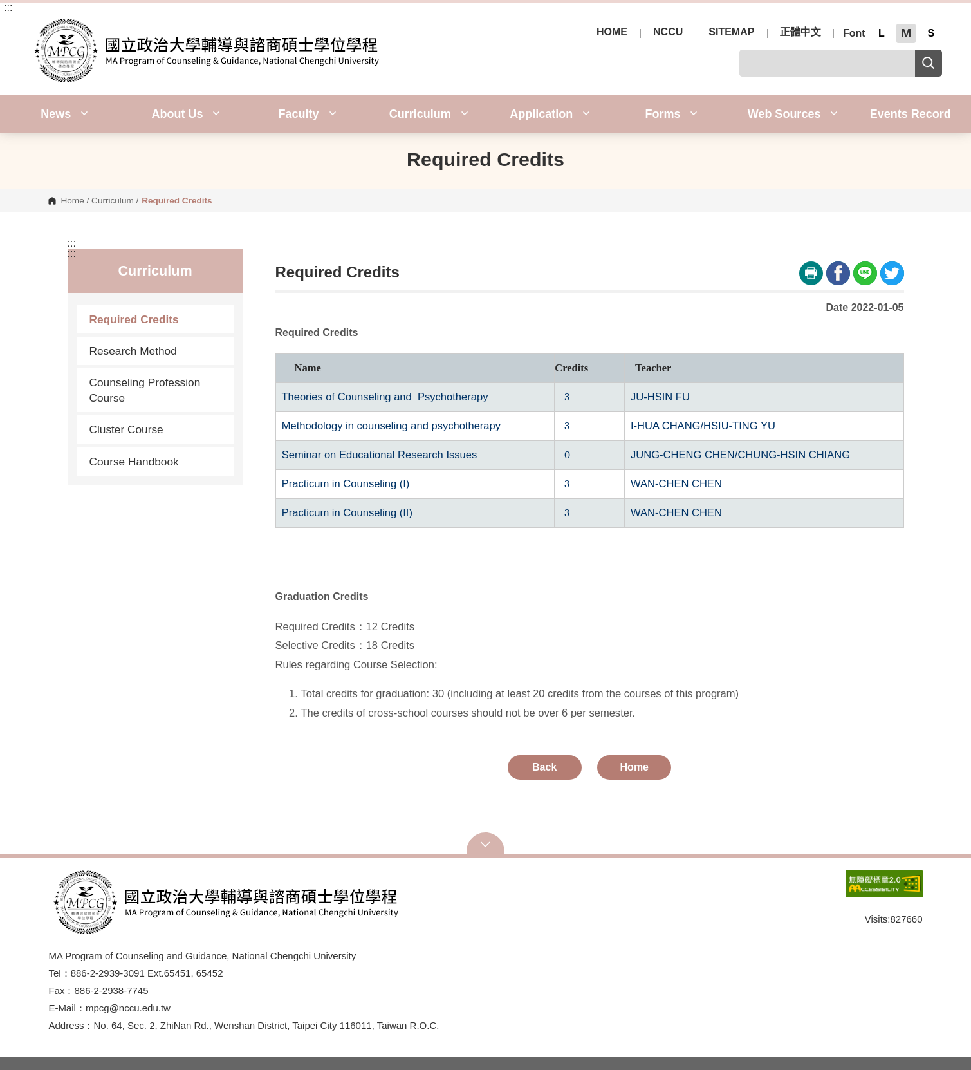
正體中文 (800, 32)
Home (72, 200)
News (64, 114)
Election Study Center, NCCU (38, 26)
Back (544, 767)
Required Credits (134, 319)
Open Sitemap (486, 844)
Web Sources (793, 114)
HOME (611, 32)
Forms (671, 114)
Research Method (133, 350)
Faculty (308, 114)
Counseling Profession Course (145, 390)
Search (928, 63)
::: (8, 8)
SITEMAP (731, 32)
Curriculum (428, 114)
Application (550, 114)
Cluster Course (126, 429)
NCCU (668, 32)
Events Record (910, 114)
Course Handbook (134, 461)
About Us (185, 114)
